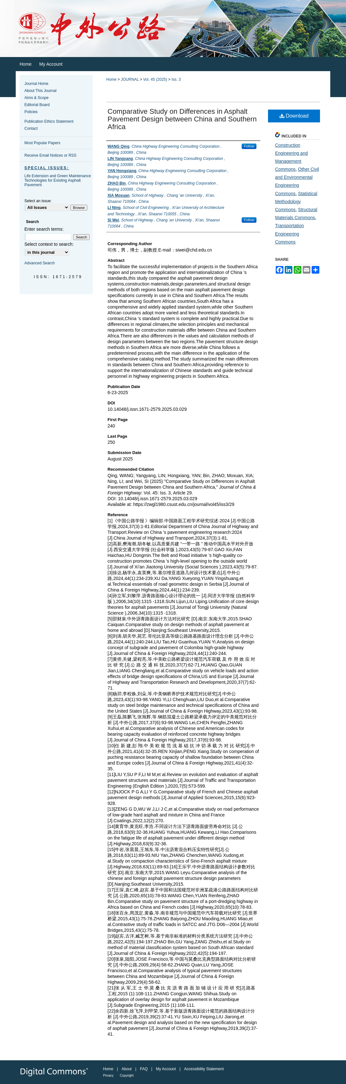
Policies (31, 112)
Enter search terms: (44, 229)
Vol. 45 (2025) (155, 79)
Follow (249, 146)
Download (294, 116)
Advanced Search (39, 263)
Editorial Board (37, 105)
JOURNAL (130, 79)
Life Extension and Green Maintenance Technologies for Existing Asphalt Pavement (57, 180)
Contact (31, 128)
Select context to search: (49, 244)
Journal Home (36, 83)
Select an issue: (38, 201)
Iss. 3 (176, 79)
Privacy (108, 1075)
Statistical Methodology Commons (296, 201)
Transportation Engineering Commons (289, 233)
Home (111, 79)
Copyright (127, 1075)
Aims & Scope (36, 97)
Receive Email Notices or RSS (50, 155)
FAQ (144, 1069)
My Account (166, 1069)
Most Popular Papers (42, 143)
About (127, 1069)
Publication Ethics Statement (49, 121)
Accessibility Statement (204, 1069)
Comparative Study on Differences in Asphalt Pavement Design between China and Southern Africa (182, 119)
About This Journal (40, 90)
